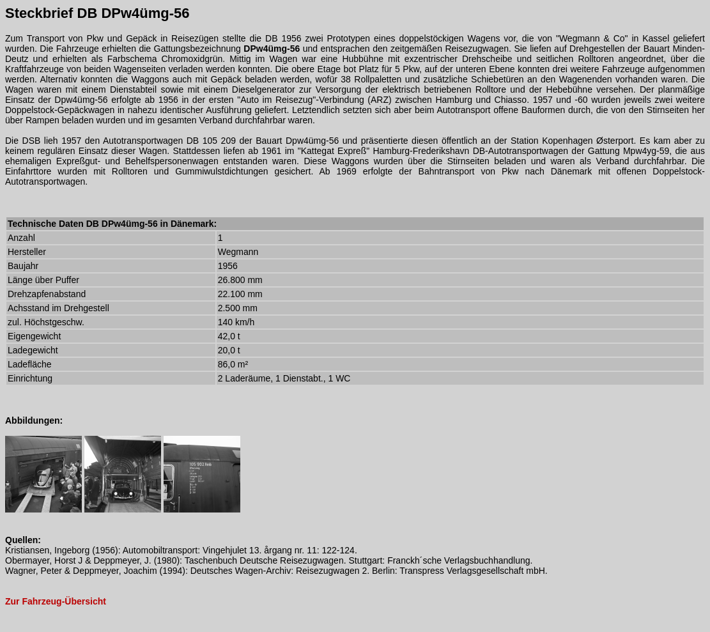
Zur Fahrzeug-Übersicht (55, 601)
